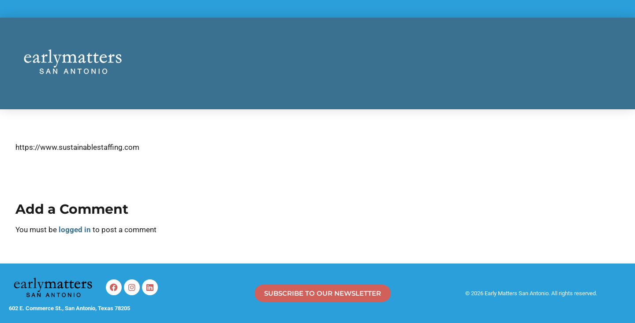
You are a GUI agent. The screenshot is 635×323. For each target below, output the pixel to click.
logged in (76, 229)
